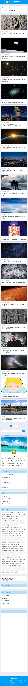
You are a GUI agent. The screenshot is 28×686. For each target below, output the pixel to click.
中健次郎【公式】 (6, 603)
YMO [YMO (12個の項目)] (3, 514)
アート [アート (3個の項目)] (10, 518)
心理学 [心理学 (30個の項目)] (21, 548)
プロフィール (5, 501)
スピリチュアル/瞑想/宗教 (8, 475)
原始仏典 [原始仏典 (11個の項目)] (12, 544)
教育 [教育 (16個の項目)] (7, 552)
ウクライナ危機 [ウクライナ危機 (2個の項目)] (12, 520)
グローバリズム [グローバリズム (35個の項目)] (5, 525)
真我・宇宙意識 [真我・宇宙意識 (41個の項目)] (14, 561)
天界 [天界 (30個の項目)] (3, 548)
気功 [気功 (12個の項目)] (11, 557)
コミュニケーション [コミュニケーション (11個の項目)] (14, 525)
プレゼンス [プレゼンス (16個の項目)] (20, 533)
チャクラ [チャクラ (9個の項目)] (10, 529)
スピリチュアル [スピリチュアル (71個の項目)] (17, 527)
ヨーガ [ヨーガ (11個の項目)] (23, 537)
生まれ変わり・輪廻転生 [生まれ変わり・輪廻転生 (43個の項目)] (20, 559)
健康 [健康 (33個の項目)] (23, 542)
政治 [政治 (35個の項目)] (3, 552)
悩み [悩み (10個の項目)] (9, 550)
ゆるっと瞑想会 (5, 595)
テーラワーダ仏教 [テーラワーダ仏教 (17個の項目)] (21, 529)
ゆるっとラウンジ (14, 2)
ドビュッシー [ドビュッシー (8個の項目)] (12, 531)
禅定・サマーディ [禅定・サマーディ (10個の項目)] (20, 563)
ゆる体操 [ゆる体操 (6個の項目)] (8, 516)
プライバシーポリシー (7, 498)
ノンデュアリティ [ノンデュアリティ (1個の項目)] (19, 531)
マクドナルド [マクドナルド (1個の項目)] (18, 535)
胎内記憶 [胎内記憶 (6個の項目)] (19, 565)
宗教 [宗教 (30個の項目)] (12, 548)
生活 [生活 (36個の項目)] (3, 561)
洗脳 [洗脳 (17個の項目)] (15, 557)
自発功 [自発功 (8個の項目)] (15, 567)
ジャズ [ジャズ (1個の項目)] (11, 527)
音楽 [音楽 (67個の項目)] (8, 572)
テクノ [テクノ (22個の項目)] (15, 529)
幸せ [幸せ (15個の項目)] (16, 548)
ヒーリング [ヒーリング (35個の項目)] (4, 533)
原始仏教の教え (5, 600)
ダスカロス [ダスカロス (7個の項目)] (4, 529)
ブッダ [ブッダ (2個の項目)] (15, 533)
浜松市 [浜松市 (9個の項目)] (3, 559)
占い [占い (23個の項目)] (7, 544)
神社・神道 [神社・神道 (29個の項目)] (12, 563)
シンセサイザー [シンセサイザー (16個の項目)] (5, 527)
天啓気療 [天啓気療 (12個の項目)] (20, 546)
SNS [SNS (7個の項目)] (17, 512)
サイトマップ (5, 496)
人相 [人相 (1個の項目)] (9, 542)
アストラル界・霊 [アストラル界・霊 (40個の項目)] (14, 516)
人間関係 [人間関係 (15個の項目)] (14, 542)
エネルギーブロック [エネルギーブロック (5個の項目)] (20, 520)
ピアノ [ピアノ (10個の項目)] (10, 533)
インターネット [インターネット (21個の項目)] (16, 518)
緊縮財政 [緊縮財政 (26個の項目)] (14, 565)
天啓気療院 (4, 598)
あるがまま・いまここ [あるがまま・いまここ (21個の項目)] (16, 514)
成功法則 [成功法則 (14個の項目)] (22, 550)
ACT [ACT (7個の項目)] (3, 512)
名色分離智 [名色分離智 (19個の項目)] (4, 546)
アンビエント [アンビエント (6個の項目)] (5, 518)
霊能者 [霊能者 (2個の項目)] (3, 572)
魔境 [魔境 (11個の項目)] (16, 572)
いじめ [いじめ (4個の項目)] (23, 514)
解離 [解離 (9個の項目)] (23, 567)
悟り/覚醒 (5, 487)
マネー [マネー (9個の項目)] (3, 537)
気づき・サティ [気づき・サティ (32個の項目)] (5, 557)
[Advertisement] (14, 628)
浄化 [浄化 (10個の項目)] (19, 557)
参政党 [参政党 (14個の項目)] (18, 544)
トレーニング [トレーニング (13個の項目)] (5, 531)
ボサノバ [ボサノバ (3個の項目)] (4, 535)
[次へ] (17, 426)
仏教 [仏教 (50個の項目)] (18, 542)
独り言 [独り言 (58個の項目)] (12, 559)
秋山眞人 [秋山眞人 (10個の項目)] (4, 565)
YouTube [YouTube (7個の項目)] (9, 514)
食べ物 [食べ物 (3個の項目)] (12, 572)
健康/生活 (5, 480)
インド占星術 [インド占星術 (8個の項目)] (5, 520)
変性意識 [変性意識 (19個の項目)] (15, 546)
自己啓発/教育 (6, 477)
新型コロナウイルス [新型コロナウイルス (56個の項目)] (21, 552)
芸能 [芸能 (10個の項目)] (19, 567)
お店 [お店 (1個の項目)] (3, 516)
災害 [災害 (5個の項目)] (8, 559)
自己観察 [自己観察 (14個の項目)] (10, 567)
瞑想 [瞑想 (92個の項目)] (20, 561)
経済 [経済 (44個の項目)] (9, 565)
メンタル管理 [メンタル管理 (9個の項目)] (17, 537)
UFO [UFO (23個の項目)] (21, 512)
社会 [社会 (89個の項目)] (3, 563)
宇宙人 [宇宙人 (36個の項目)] (8, 548)
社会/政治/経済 (6, 485)
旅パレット (4, 605)
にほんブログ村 (4, 580)
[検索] (23, 431)
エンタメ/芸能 (6, 482)
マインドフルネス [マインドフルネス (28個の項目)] (11, 535)
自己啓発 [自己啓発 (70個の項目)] (4, 567)
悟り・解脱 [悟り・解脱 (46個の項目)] (4, 550)
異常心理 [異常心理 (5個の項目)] (8, 561)
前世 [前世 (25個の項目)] (3, 544)
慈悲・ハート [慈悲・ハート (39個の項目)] (15, 550)
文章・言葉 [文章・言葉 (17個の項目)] (13, 552)
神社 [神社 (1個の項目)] (7, 563)
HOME (14, 678)
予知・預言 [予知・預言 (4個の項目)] (4, 542)
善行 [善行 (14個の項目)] (9, 546)
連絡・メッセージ (6, 503)
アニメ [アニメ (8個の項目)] (21, 516)
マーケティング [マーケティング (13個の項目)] (10, 537)
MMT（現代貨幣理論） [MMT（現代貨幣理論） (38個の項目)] (10, 512)
